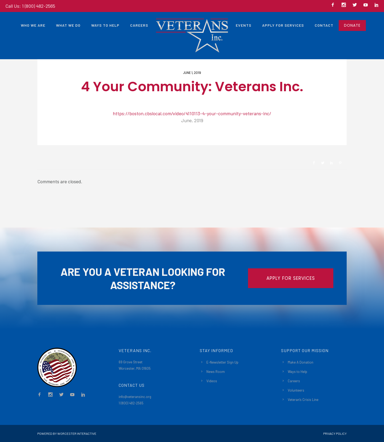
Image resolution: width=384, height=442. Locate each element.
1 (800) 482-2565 (131, 403)
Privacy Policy (335, 433)
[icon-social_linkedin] (376, 5)
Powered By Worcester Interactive (66, 433)
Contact (324, 25)
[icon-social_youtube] (366, 5)
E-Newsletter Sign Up (222, 362)
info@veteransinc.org (135, 397)
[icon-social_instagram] (345, 5)
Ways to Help (105, 25)
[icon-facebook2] (334, 5)
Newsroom (56, 136)
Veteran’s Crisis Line (303, 399)
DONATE (352, 25)
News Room (215, 371)
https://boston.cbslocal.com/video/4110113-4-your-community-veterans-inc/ (192, 113)
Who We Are (33, 25)
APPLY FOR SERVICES (290, 278)
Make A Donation (300, 362)
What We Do (68, 25)
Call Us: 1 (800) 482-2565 (30, 6)
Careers (139, 25)
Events (243, 25)
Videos (211, 381)
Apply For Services (283, 25)
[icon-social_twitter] (356, 5)
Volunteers (296, 390)
